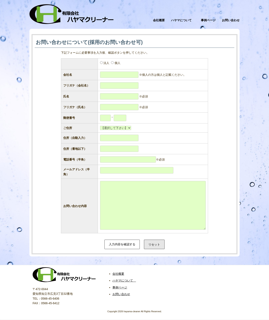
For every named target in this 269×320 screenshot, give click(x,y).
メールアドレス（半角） (76, 172)
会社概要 (159, 20)
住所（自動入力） (75, 137)
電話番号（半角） (75, 159)
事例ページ (208, 20)
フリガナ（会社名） (76, 85)
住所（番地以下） (75, 148)
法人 (106, 63)
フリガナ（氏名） (75, 107)
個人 (117, 63)
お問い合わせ (231, 20)
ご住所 (67, 128)
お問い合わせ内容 (75, 206)
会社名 (67, 74)
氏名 (66, 96)
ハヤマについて (183, 20)
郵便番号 (69, 118)
